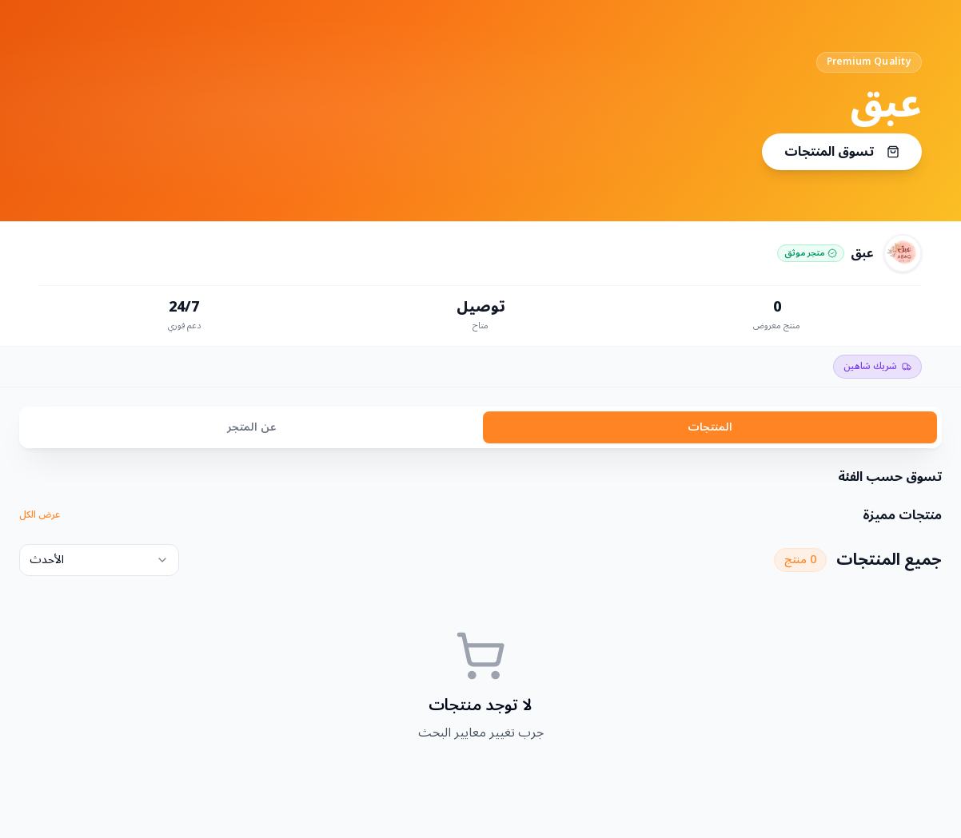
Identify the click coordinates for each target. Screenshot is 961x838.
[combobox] (99, 560)
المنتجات (710, 427)
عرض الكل (39, 515)
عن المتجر (251, 427)
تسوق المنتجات (841, 151)
